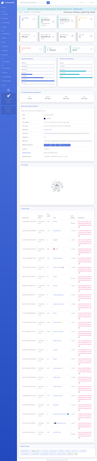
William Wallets (57, 258)
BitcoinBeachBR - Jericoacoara (48, 454)
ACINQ (55, 221)
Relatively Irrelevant (58, 304)
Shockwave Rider (58, 396)
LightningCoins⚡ (58, 368)
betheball (55, 405)
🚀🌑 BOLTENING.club (59, 423)
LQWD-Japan (57, 377)
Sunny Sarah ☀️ (57, 322)
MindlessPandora (62, 454)
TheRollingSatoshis (58, 295)
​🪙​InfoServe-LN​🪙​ (72, 454)
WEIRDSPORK (24, 451)
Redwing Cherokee (58, 331)
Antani (55, 359)
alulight (55, 240)
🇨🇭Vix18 (55, 249)
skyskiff (55, 350)
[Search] (33, 2)
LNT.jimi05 (44, 451)
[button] (92, 2)
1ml (52, 145)
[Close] (95, 9)
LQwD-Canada (57, 386)
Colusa (55, 276)
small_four (74, 451)
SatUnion (68, 451)
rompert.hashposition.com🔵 (61, 414)
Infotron (55, 286)
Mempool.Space (65, 145)
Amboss (47, 145)
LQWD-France (57, 341)
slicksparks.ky (57, 231)
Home (20, 12)
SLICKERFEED (35, 454)
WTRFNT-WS (57, 432)
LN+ (57, 145)
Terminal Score (26, 153)
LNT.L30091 (82, 451)
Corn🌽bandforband (35, 451)
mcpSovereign (53, 451)
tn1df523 (61, 451)
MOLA (55, 313)
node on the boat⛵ (58, 267)
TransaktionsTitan (25, 454)
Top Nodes (26, 12)
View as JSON (48, 130)
